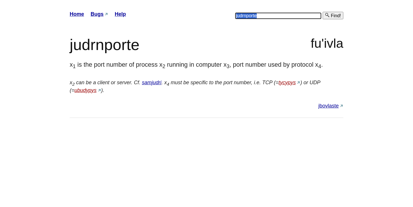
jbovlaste (328, 106)
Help (120, 14)
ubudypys (86, 90)
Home (77, 14)
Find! (333, 15)
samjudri (151, 82)
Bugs (97, 14)
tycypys (287, 82)
